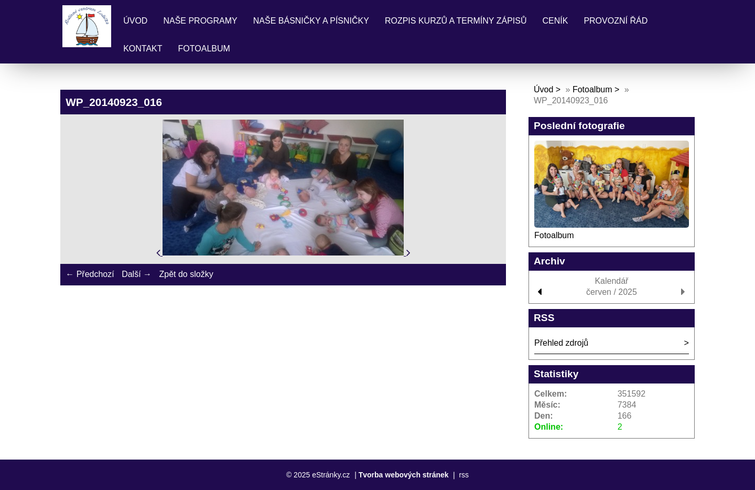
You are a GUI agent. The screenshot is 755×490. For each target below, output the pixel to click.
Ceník (555, 20)
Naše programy (200, 20)
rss (464, 475)
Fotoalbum (204, 48)
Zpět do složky (186, 274)
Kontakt (142, 48)
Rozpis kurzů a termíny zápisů (456, 20)
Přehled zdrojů (561, 342)
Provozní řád (616, 20)
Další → (137, 274)
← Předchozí (90, 274)
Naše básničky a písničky (311, 20)
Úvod (135, 20)
